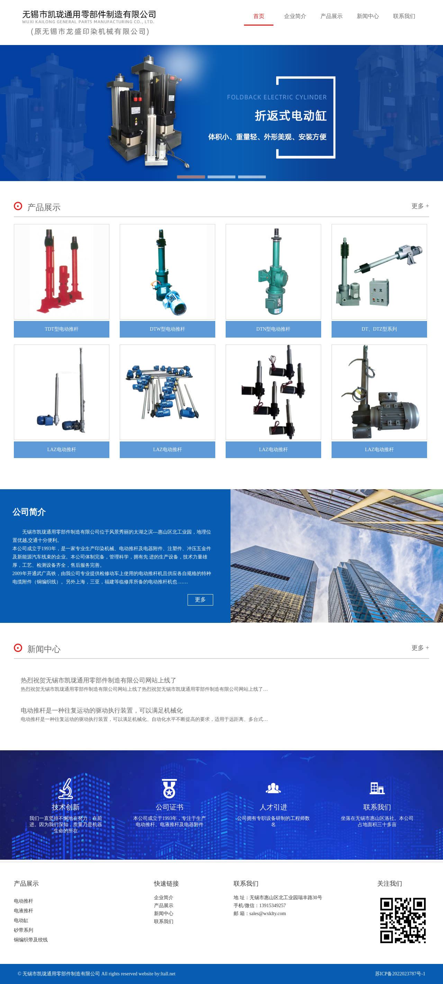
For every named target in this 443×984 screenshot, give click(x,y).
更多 (200, 599)
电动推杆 (23, 901)
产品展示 (331, 16)
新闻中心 (368, 16)
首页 (258, 16)
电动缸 (21, 920)
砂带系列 (23, 930)
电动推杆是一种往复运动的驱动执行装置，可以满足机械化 (102, 710)
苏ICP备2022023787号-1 (400, 973)
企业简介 (295, 16)
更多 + (420, 206)
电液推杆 (23, 910)
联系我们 (404, 16)
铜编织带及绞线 (31, 939)
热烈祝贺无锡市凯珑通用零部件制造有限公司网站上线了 (99, 680)
